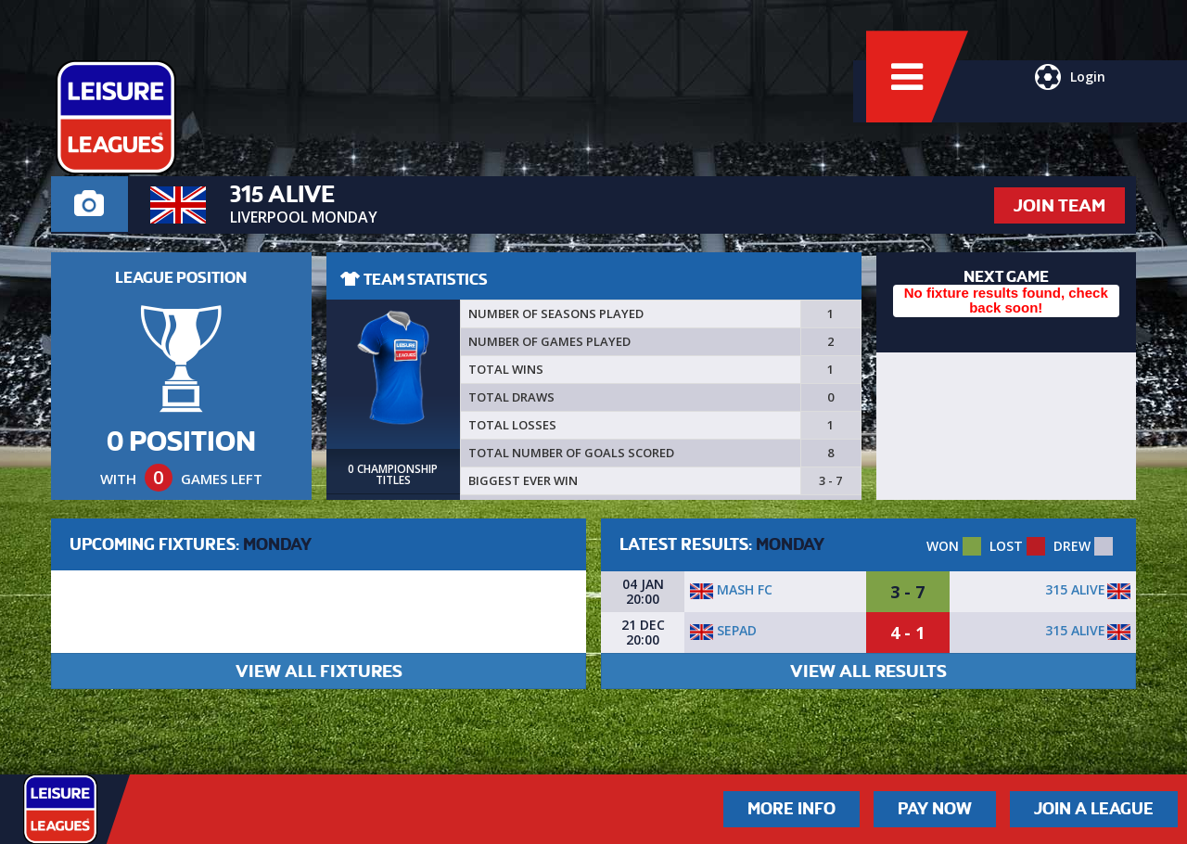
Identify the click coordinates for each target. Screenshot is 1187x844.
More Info (791, 808)
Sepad (723, 630)
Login (1064, 107)
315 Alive (1075, 589)
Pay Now (935, 808)
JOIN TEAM (1059, 205)
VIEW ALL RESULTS (868, 671)
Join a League (1094, 808)
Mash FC (731, 589)
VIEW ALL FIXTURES (319, 671)
